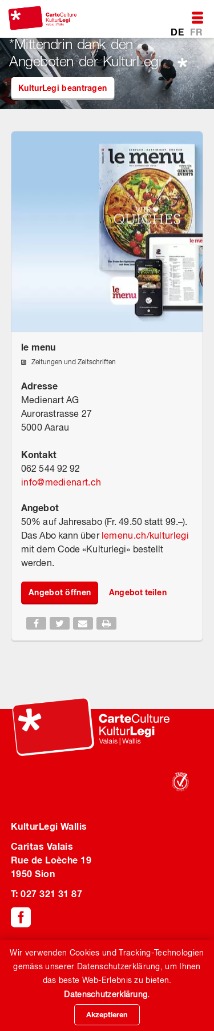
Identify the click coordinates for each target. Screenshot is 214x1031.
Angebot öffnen (60, 592)
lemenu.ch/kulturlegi (145, 535)
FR (196, 31)
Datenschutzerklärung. (107, 994)
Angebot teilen (137, 592)
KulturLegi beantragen (62, 88)
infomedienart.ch (61, 482)
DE (178, 31)
